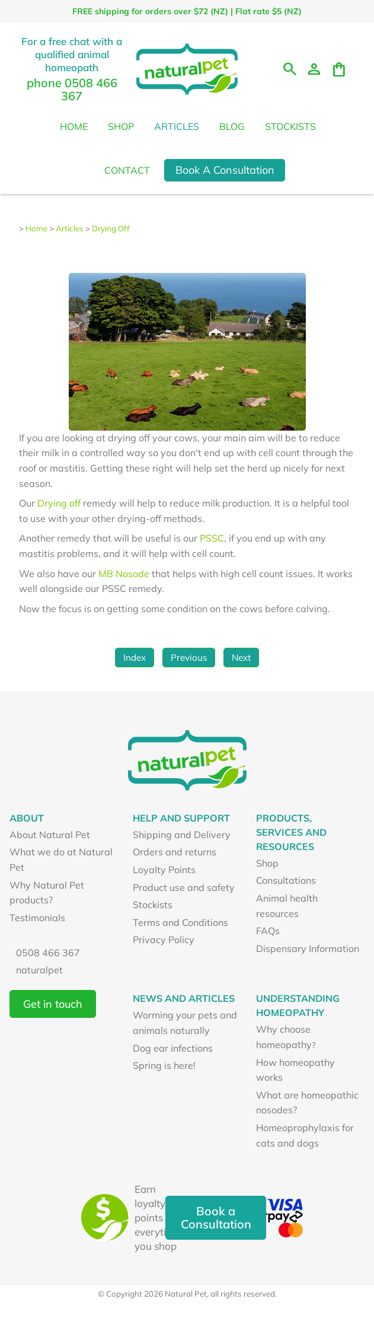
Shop (121, 126)
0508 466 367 (48, 953)
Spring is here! (164, 1065)
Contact (127, 170)
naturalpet (39, 970)
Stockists (290, 126)
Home (74, 126)
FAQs (268, 931)
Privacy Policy (163, 939)
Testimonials (37, 918)
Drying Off (111, 228)
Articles (176, 126)
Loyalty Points (164, 870)
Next (241, 657)
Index (134, 657)
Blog (232, 126)
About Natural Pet (49, 835)
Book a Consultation (216, 1217)
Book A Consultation (224, 170)
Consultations (286, 880)
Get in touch (52, 1004)
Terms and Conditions (180, 922)
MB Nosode (125, 574)
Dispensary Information (307, 948)
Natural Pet (186, 1293)
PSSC (212, 538)
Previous (189, 657)
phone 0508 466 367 (72, 89)
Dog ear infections (173, 1048)
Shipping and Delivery (182, 835)
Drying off (59, 503)
